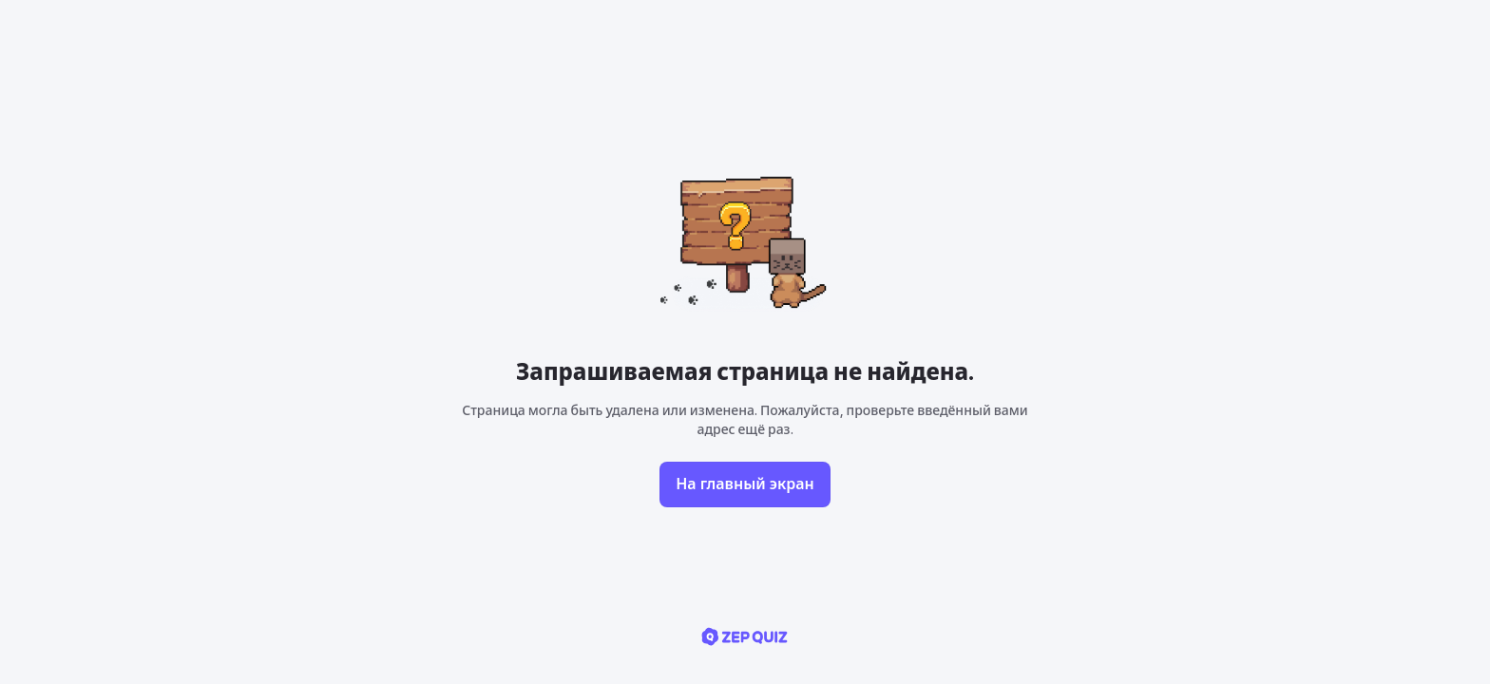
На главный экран (745, 484)
